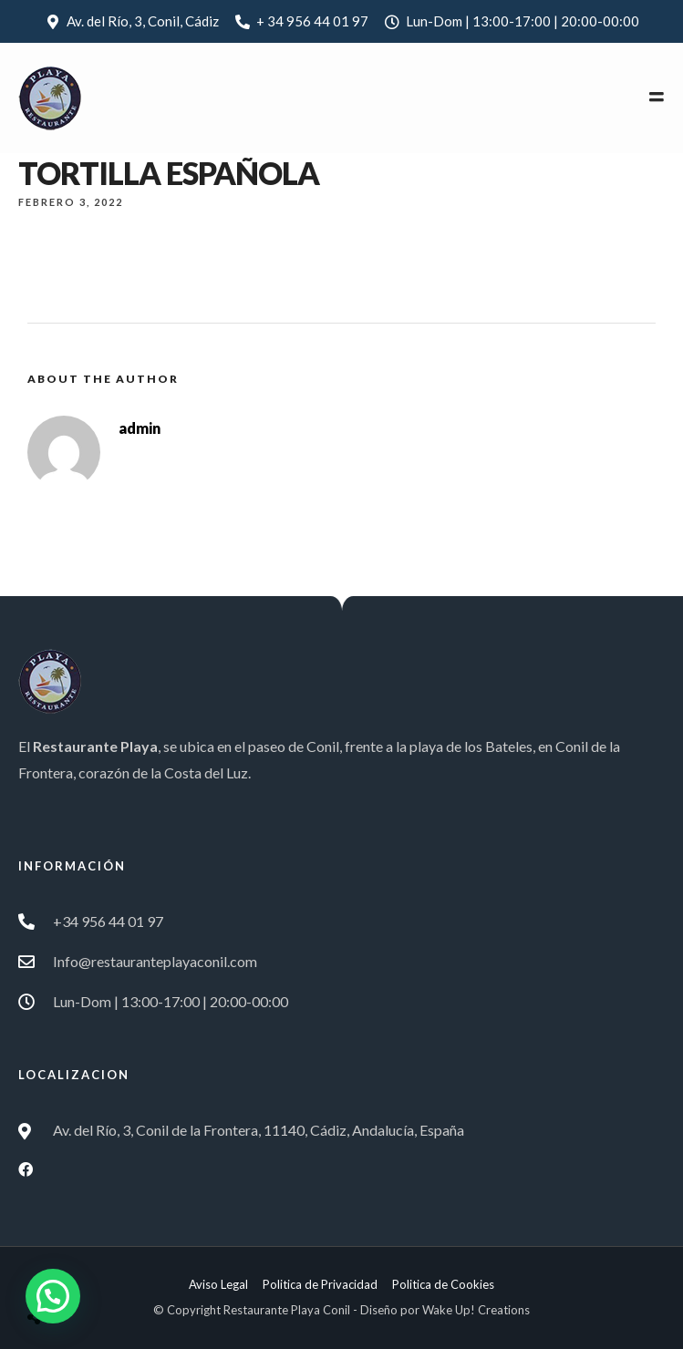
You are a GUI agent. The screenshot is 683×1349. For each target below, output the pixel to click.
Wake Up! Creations (476, 1310)
